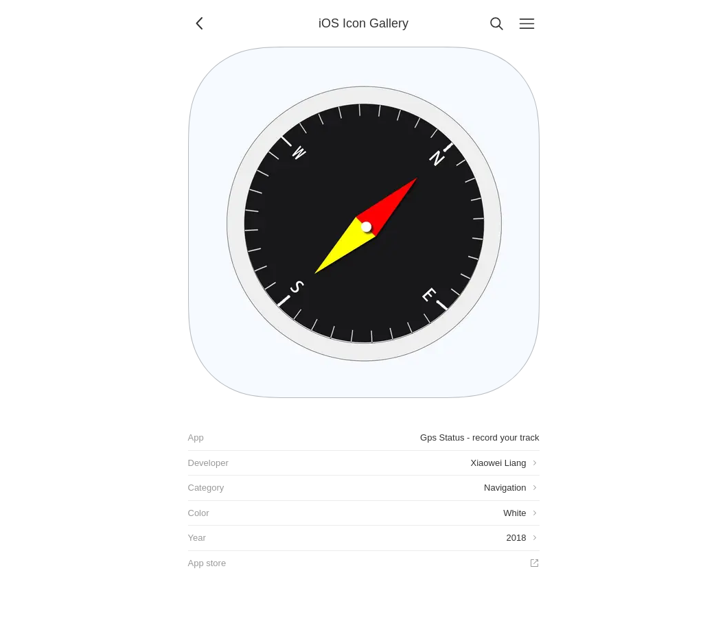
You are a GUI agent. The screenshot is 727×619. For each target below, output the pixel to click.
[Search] (497, 23)
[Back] (200, 23)
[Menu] (527, 23)
